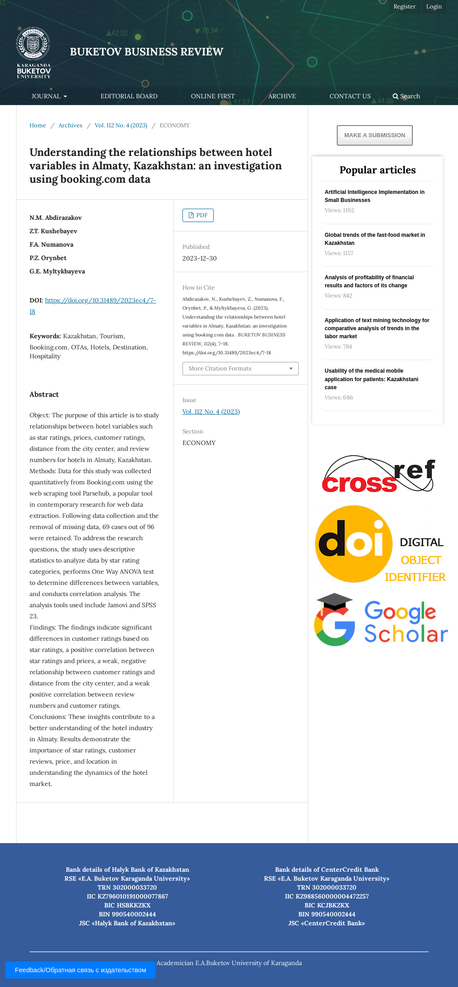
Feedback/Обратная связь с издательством (80, 970)
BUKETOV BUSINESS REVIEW (146, 52)
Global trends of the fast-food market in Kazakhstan (375, 239)
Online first (213, 96)
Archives (70, 125)
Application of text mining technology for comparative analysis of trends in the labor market (377, 328)
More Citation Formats (220, 368)
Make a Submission (374, 135)
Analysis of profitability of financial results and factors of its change (369, 281)
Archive (282, 96)
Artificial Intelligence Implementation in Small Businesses (374, 196)
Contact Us (350, 96)
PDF (201, 215)
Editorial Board (129, 96)
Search (406, 96)
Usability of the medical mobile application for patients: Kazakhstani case (371, 379)
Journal (47, 96)
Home (38, 125)
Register (405, 6)
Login (434, 6)
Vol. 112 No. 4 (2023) (121, 125)
